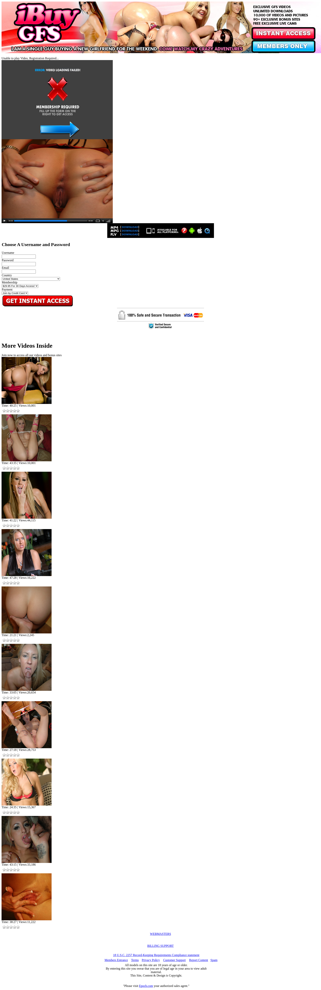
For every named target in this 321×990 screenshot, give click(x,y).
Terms (135, 960)
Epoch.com (146, 985)
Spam (214, 960)
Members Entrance (116, 960)
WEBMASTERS (160, 934)
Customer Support (174, 960)
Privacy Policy (151, 960)
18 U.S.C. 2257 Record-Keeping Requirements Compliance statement (156, 955)
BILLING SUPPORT (160, 945)
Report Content (198, 960)
